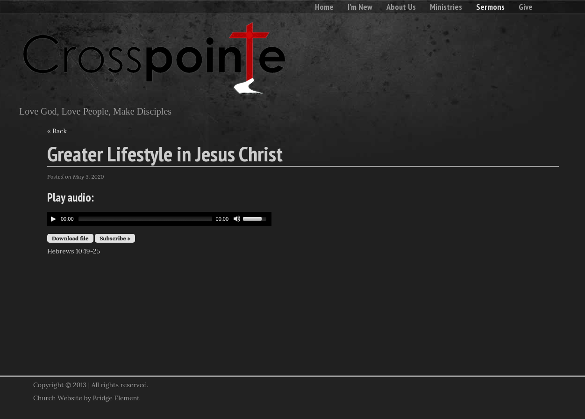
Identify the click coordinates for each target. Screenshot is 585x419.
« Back (57, 131)
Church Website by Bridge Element (86, 398)
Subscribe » (115, 238)
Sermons (490, 6)
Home (324, 6)
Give (526, 6)
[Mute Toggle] (237, 219)
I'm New (360, 6)
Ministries (446, 6)
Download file (70, 238)
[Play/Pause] (53, 219)
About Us (401, 6)
